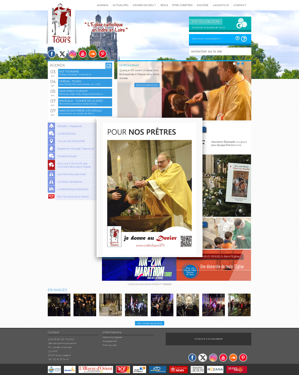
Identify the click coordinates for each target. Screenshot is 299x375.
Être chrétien (182, 5)
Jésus (164, 5)
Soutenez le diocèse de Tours (208, 27)
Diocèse (202, 5)
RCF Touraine (69, 71)
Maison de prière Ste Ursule (80, 110)
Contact (239, 5)
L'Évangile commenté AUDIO (143, 283)
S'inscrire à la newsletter (209, 338)
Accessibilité (110, 341)
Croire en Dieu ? (144, 5)
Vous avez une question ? (207, 38)
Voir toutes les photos (149, 323)
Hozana (167, 283)
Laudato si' (221, 5)
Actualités (120, 5)
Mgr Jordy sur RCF (73, 91)
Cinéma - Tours (70, 81)
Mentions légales (112, 337)
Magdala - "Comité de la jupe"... (82, 100)
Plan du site (110, 345)
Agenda (102, 5)
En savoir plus (147, 85)
